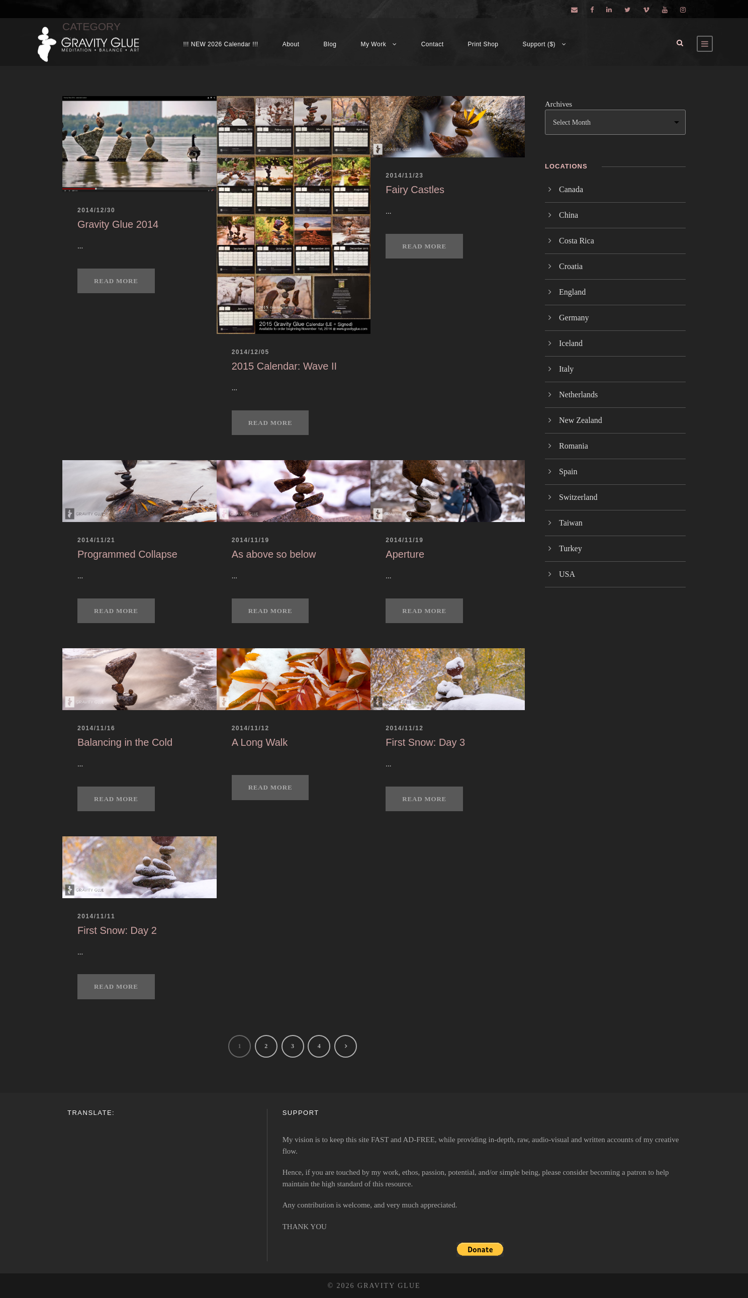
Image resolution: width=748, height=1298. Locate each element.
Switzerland (578, 497)
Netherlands (578, 394)
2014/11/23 (404, 175)
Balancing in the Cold (124, 742)
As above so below (274, 554)
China (568, 215)
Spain (568, 471)
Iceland (571, 343)
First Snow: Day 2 (117, 930)
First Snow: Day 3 (425, 742)
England (572, 292)
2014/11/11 (96, 916)
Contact (432, 44)
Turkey (570, 548)
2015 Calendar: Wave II (284, 366)
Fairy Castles (415, 189)
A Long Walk (260, 742)
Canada (571, 189)
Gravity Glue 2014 (117, 224)
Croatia (571, 266)
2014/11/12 (250, 728)
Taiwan (571, 522)
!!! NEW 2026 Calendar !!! (220, 44)
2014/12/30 (96, 210)
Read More (116, 281)
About (291, 44)
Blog (330, 44)
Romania (573, 446)
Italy (566, 369)
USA (567, 574)
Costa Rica (576, 240)
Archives (558, 104)
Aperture (405, 554)
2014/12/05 (250, 352)
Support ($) (539, 44)
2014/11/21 (96, 540)
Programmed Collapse (127, 554)
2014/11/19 (250, 540)
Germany (574, 317)
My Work (374, 44)
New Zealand (580, 420)
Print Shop (483, 44)
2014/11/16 (96, 728)
